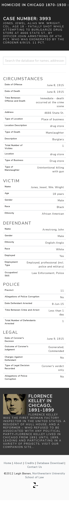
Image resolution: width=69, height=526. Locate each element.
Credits (29, 463)
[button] (68, 5)
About (18, 463)
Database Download (50, 463)
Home (7, 463)
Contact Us (34, 467)
